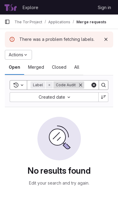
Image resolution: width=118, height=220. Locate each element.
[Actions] (18, 55)
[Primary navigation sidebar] (7, 22)
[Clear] (93, 85)
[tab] (14, 67)
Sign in (104, 7)
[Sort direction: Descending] (103, 97)
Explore (30, 7)
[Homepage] (10, 7)
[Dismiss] (106, 39)
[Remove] (80, 85)
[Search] (103, 85)
